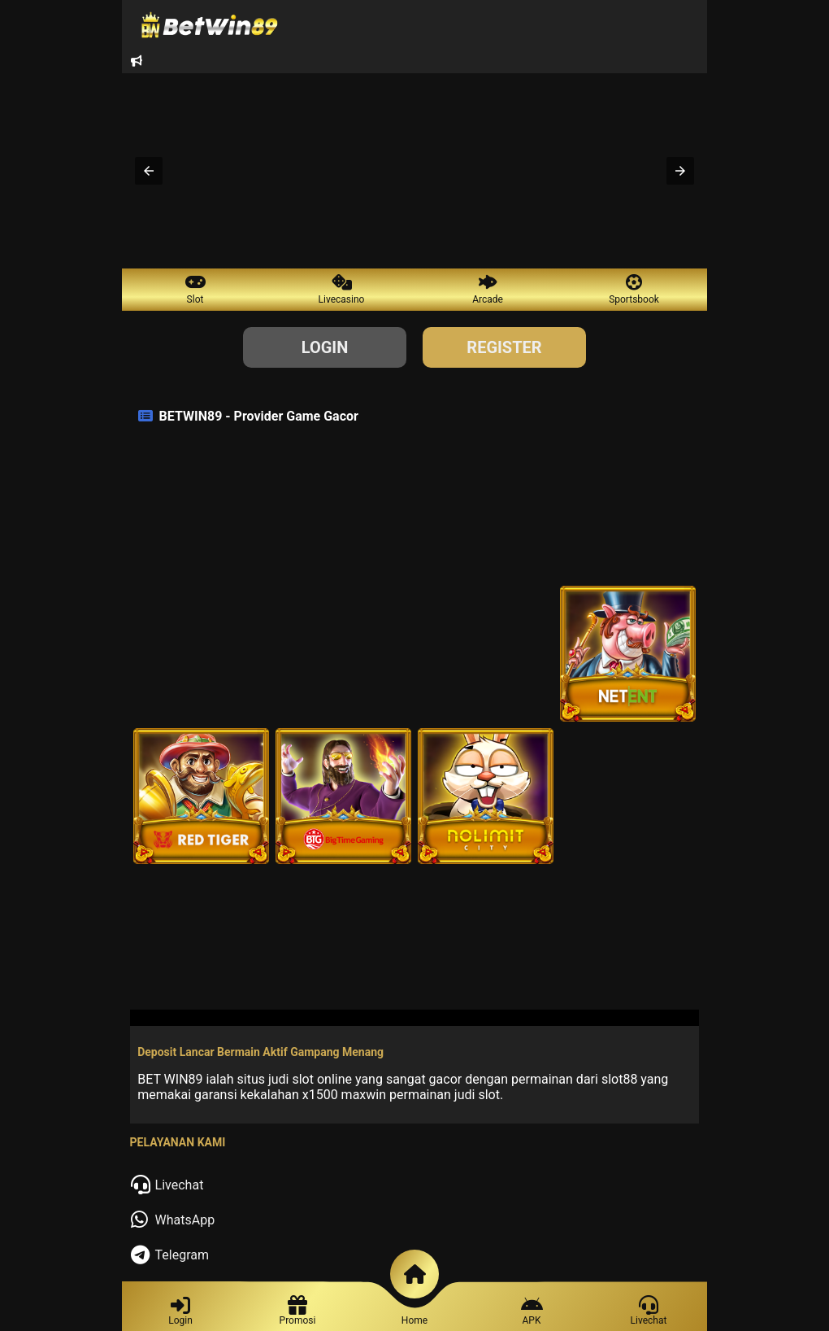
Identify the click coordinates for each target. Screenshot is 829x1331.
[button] (149, 171)
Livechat (179, 1185)
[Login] (180, 1313)
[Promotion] (532, 1313)
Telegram (182, 1255)
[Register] (298, 1313)
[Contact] (649, 1313)
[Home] (414, 1323)
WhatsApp (185, 1220)
